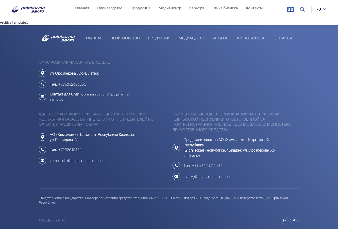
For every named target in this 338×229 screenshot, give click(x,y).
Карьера (196, 8)
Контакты (254, 8)
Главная (82, 8)
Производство (110, 8)
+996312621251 (72, 84)
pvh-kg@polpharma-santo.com (208, 176)
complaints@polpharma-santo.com (77, 160)
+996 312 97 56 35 (207, 165)
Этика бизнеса (225, 8)
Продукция (140, 8)
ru (318, 9)
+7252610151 (70, 149)
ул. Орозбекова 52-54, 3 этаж (74, 73)
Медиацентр (169, 8)
